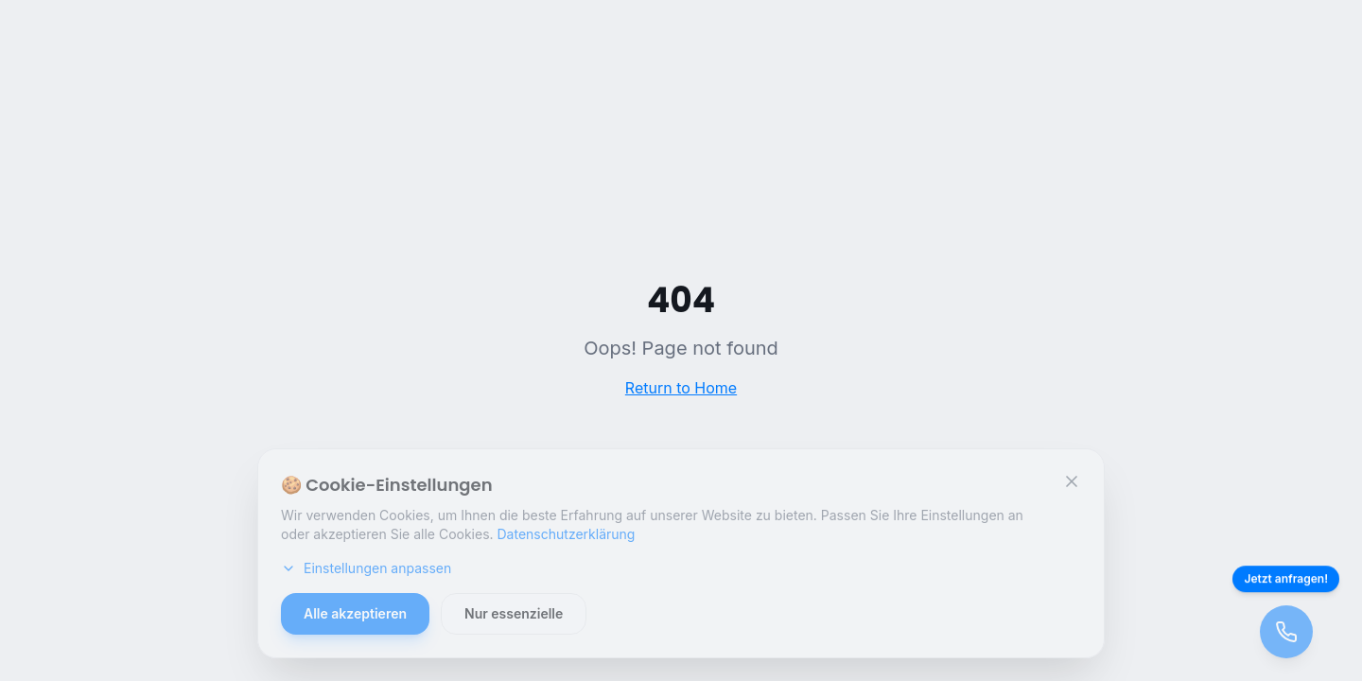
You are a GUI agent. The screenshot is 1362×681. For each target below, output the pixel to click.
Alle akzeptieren (355, 613)
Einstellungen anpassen (366, 568)
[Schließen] (1071, 481)
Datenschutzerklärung (567, 534)
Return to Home (681, 387)
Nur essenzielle (513, 613)
